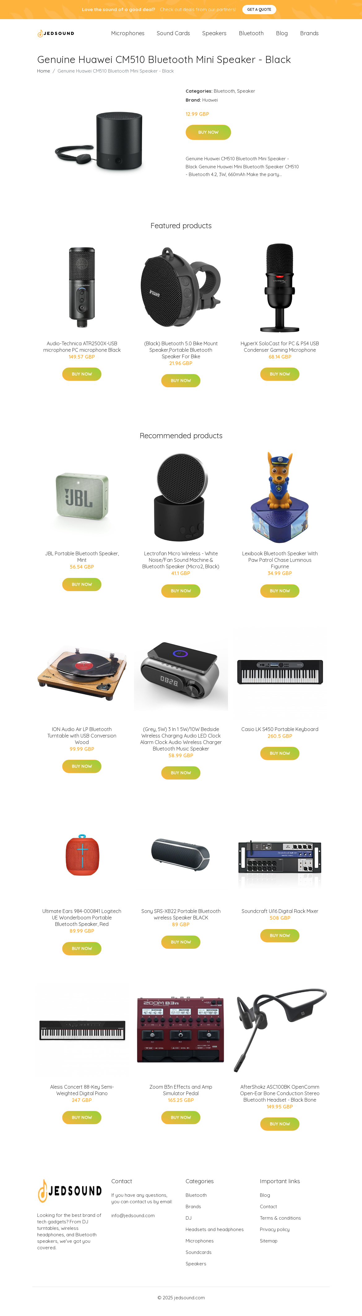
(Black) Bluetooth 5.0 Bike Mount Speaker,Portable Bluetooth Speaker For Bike (181, 357)
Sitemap (269, 1248)
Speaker (246, 98)
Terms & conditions (280, 1226)
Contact (268, 1214)
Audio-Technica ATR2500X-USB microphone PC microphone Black (82, 354)
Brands (309, 36)
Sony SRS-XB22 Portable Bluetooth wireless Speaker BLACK (181, 921)
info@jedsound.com (133, 1223)
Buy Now (208, 140)
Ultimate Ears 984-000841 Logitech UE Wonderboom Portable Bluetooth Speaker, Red (81, 925)
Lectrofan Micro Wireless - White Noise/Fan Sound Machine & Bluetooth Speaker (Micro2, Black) (180, 567)
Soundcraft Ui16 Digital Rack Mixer (280, 918)
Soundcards (199, 1260)
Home (43, 78)
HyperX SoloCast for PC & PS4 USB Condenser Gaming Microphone (280, 354)
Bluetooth (251, 36)
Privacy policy (275, 1237)
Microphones (127, 36)
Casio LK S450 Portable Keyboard (279, 737)
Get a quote (259, 9)
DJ (189, 1226)
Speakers (214, 36)
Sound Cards (173, 36)
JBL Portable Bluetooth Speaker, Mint (82, 564)
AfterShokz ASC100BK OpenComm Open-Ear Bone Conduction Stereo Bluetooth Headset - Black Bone (280, 1100)
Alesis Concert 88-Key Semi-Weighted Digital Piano (82, 1097)
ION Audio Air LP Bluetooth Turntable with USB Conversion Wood (81, 743)
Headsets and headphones (215, 1237)
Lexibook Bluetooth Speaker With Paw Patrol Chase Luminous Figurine (280, 567)
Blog (282, 36)
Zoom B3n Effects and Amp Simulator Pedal (180, 1097)
